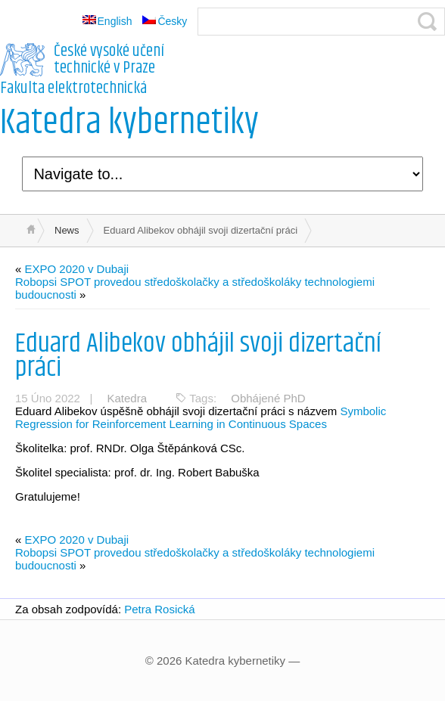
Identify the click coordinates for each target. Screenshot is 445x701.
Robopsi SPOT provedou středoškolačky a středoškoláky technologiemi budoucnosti (195, 288)
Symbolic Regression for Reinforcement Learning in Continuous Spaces (200, 417)
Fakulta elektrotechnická (73, 88)
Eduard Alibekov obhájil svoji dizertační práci (198, 356)
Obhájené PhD (268, 398)
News (66, 230)
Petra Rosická (159, 609)
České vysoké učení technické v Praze (109, 60)
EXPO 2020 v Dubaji (77, 268)
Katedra (127, 398)
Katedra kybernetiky (129, 122)
